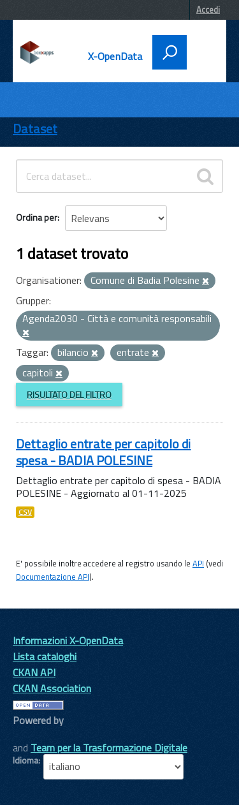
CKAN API (34, 672)
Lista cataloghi (44, 656)
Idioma (25, 760)
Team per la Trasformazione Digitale (109, 747)
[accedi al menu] (202, 51)
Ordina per (36, 217)
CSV (25, 512)
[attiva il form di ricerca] (169, 52)
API (198, 563)
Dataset (35, 128)
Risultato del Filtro (69, 394)
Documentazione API (52, 576)
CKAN (34, 734)
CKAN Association (52, 688)
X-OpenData (115, 56)
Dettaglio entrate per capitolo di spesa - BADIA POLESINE (103, 452)
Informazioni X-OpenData (68, 640)
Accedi (208, 9)
